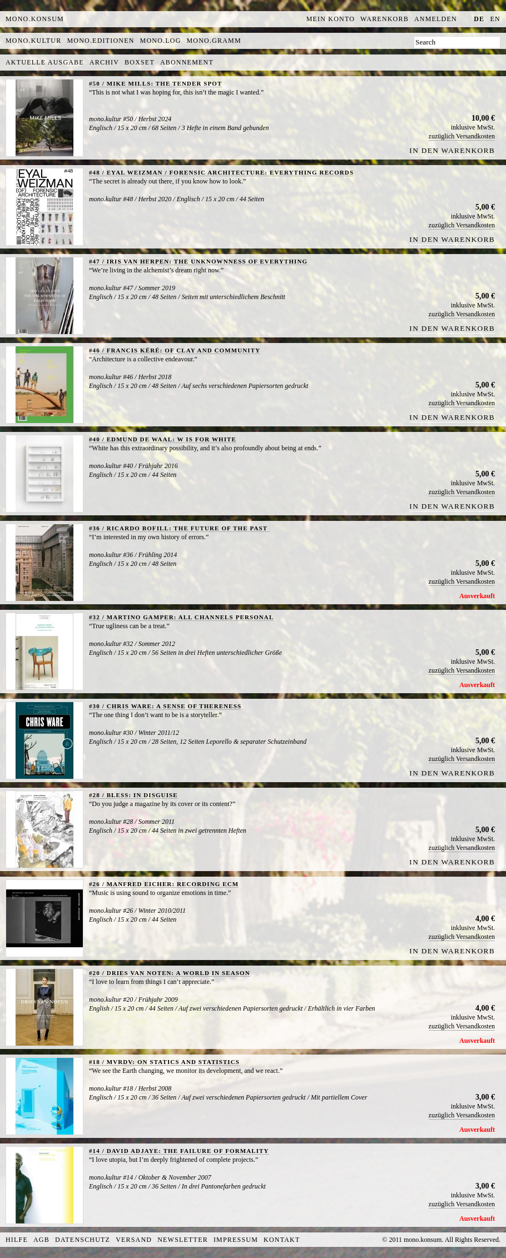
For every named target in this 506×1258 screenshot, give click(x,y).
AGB (41, 1240)
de (479, 19)
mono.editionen (100, 40)
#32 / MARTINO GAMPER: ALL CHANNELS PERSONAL (181, 617)
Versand (134, 1240)
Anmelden (435, 19)
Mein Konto (330, 19)
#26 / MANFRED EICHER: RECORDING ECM (164, 884)
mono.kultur (33, 40)
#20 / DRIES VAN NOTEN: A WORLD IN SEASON (169, 972)
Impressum (236, 1240)
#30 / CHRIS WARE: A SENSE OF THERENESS (165, 706)
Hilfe (17, 1240)
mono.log (160, 40)
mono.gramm (214, 40)
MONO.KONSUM (35, 19)
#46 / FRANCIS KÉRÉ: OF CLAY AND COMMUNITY (174, 350)
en (495, 19)
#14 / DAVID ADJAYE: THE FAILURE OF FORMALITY (179, 1150)
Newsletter (182, 1240)
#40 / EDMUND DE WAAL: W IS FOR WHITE (162, 439)
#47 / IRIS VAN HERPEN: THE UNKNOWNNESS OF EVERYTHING (198, 261)
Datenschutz (82, 1240)
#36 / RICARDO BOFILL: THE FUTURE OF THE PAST (179, 528)
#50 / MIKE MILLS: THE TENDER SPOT (155, 83)
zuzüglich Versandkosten (462, 136)
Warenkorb (384, 19)
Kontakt (282, 1240)
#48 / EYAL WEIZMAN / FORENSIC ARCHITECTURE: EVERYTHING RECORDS (221, 172)
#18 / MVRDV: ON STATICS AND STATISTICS (164, 1061)
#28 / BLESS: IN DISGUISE (133, 795)
